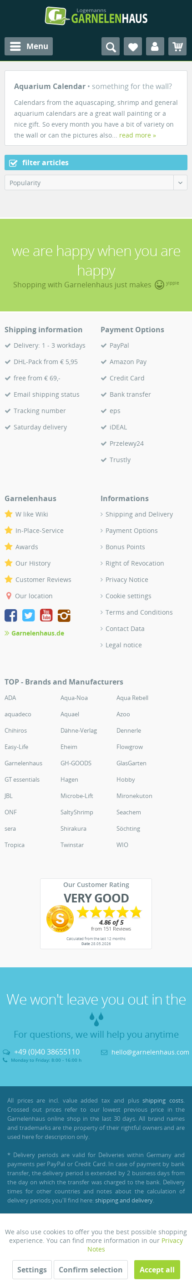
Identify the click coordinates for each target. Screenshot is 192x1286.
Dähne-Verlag (79, 730)
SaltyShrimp (77, 812)
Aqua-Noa (74, 698)
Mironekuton (134, 796)
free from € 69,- (37, 378)
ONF (11, 812)
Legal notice (124, 645)
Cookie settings (129, 595)
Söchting (128, 828)
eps (115, 410)
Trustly (120, 459)
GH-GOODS (76, 763)
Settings (32, 1270)
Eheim (69, 747)
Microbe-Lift (77, 796)
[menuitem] (29, 46)
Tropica (15, 845)
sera (10, 828)
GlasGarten (131, 763)
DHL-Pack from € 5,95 (46, 361)
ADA (10, 698)
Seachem (128, 812)
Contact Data (125, 628)
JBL (9, 796)
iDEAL (118, 427)
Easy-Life (16, 747)
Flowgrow (129, 747)
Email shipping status (47, 394)
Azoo (123, 714)
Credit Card (127, 378)
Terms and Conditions (139, 612)
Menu (29, 45)
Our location (34, 595)
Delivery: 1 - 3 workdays (50, 345)
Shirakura (73, 828)
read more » (137, 135)
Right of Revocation (135, 563)
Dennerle (128, 730)
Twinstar (72, 845)
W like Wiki (31, 514)
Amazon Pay (128, 361)
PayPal (119, 345)
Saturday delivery (40, 427)
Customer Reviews (43, 579)
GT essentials (22, 779)
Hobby (125, 779)
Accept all (157, 1270)
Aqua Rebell (132, 698)
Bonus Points (125, 546)
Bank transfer (130, 394)
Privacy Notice (127, 579)
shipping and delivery (124, 1200)
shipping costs (162, 1100)
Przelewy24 (127, 443)
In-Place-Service (39, 530)
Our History (33, 563)
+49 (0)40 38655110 (47, 1052)
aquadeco (18, 714)
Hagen (69, 779)
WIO (122, 845)
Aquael (70, 714)
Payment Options (132, 530)
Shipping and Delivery (139, 514)
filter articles (39, 163)
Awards (26, 546)
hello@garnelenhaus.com (150, 1052)
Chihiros (16, 730)
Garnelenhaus (23, 763)
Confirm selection (91, 1270)
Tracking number (40, 410)
